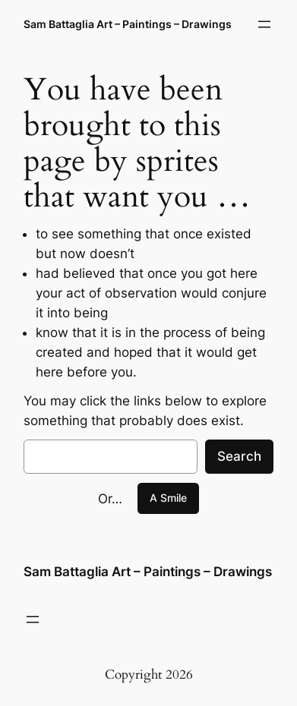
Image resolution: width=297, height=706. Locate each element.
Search (239, 456)
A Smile (168, 497)
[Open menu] (264, 24)
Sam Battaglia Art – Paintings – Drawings (128, 23)
